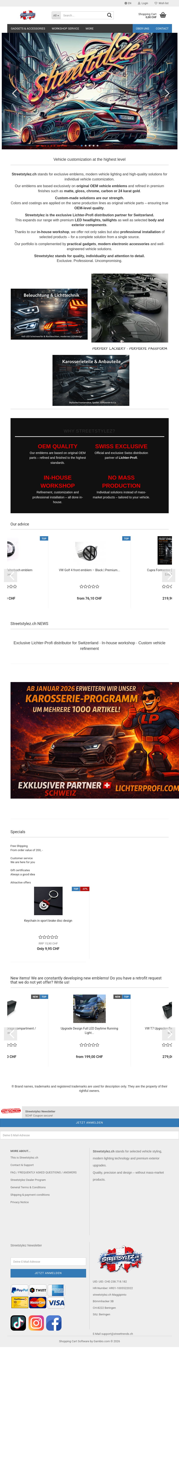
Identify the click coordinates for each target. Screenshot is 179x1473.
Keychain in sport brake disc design (48, 920)
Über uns (142, 28)
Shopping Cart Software (74, 1341)
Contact (162, 28)
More (90, 28)
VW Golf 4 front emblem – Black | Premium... (89, 570)
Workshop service (65, 28)
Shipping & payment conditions (30, 1194)
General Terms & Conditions (28, 1187)
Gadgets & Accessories (28, 28)
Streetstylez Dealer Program (28, 1180)
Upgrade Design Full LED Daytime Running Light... (89, 1031)
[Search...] (56, 15)
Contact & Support (22, 1165)
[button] (127, 3)
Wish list (161, 3)
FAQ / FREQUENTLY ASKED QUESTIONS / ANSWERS (44, 1172)
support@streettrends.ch (117, 1333)
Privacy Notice (20, 1202)
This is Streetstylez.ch (24, 1157)
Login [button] (143, 3)
